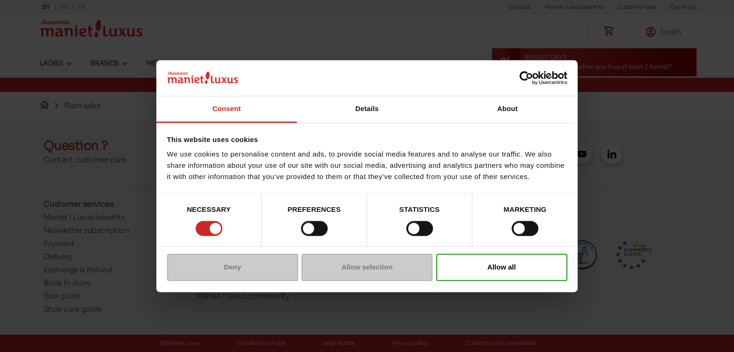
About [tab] (507, 109)
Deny (232, 267)
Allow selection (366, 267)
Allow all (501, 267)
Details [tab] (367, 109)
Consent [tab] (227, 109)
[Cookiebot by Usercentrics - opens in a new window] (526, 78)
